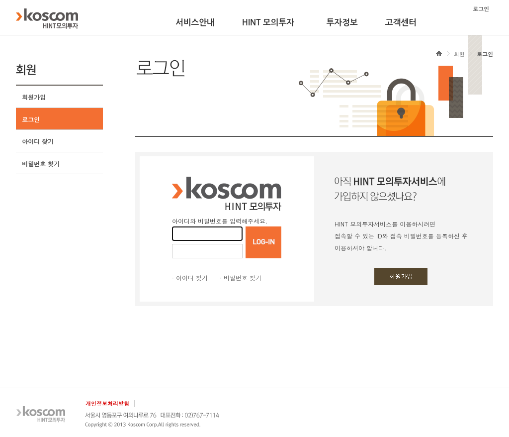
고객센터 (401, 22)
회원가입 (34, 97)
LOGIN (263, 242)
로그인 (31, 119)
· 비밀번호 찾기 (240, 277)
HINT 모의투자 (268, 22)
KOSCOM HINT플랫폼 (47, 18)
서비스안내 (195, 22)
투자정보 (342, 22)
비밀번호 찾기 (41, 163)
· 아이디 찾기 (190, 277)
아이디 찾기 (38, 141)
